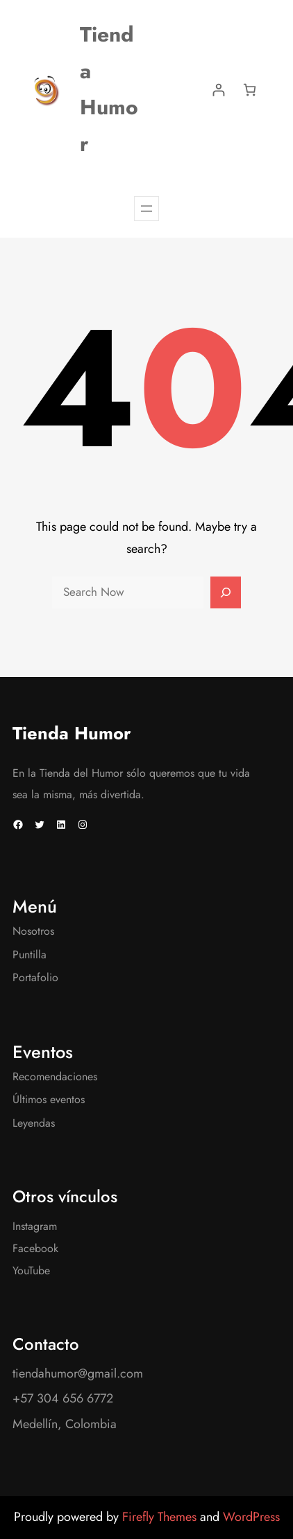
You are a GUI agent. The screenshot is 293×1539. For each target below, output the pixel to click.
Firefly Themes (161, 1517)
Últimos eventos (48, 1099)
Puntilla (29, 954)
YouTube (31, 1270)
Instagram (34, 1226)
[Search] (225, 592)
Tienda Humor (71, 733)
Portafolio (35, 977)
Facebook (35, 1248)
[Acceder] (218, 89)
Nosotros (33, 931)
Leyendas (33, 1123)
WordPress (251, 1517)
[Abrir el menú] (146, 208)
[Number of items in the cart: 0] (249, 89)
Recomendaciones (54, 1076)
